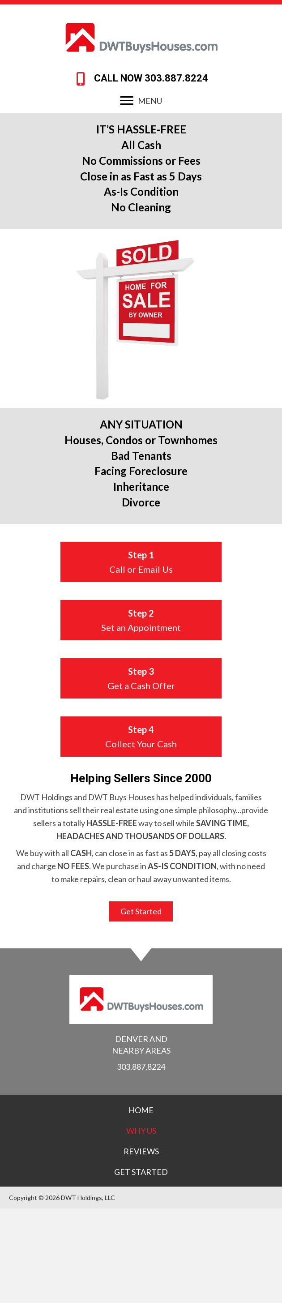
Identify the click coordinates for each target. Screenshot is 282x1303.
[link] (141, 1110)
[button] (126, 101)
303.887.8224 (176, 78)
